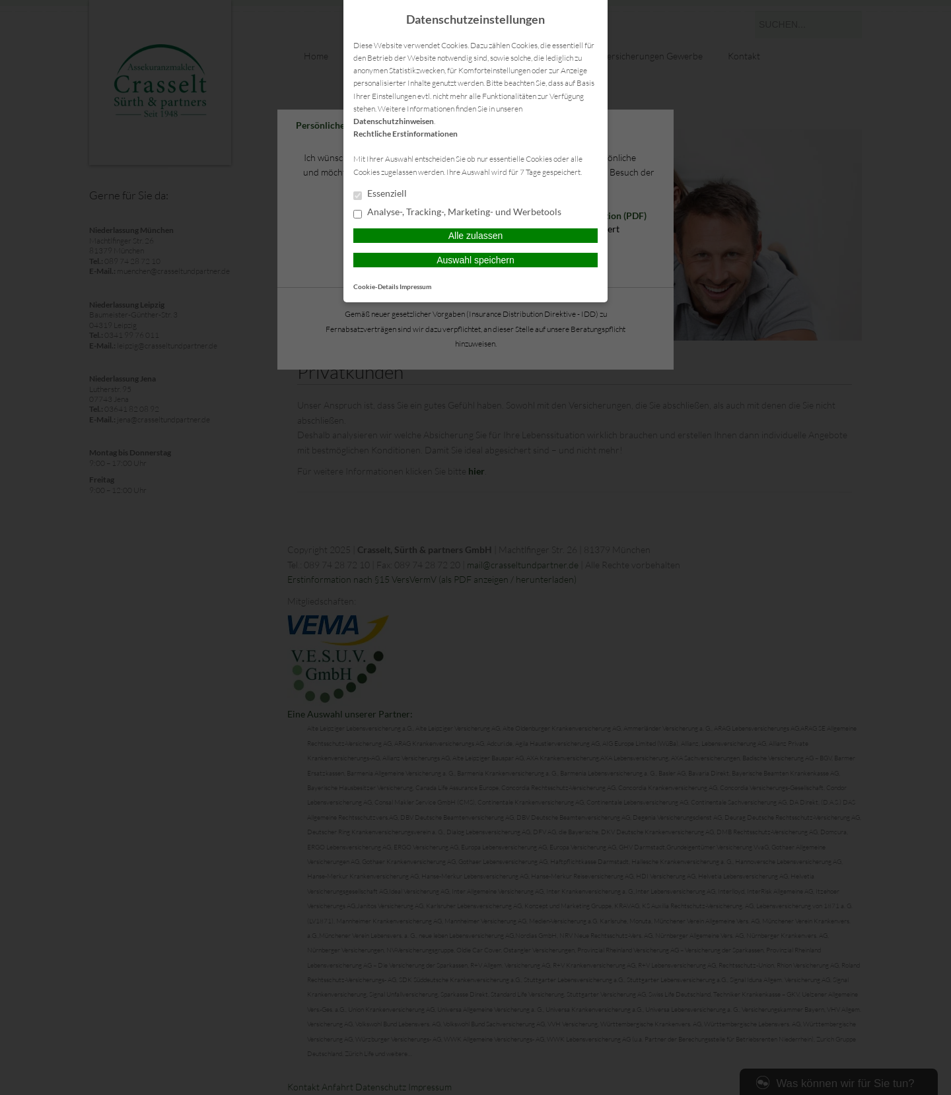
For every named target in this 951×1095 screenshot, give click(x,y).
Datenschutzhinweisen (393, 121)
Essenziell (380, 194)
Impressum (415, 286)
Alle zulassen (475, 235)
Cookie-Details (375, 286)
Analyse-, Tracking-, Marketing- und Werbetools (457, 212)
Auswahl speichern (475, 260)
